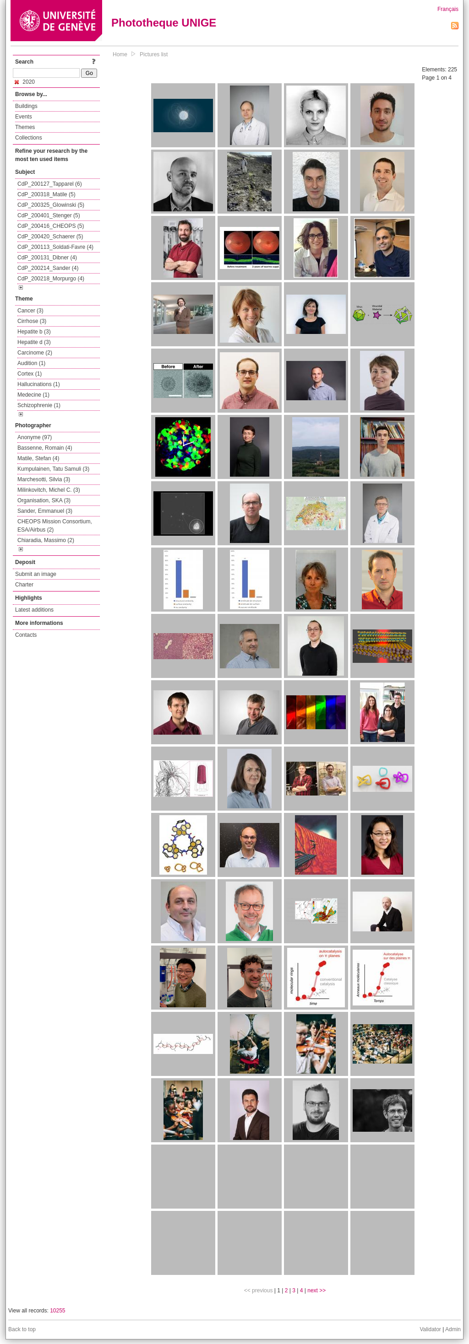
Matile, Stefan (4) (38, 458)
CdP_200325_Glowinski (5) (50, 205)
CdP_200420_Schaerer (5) (50, 236)
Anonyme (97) (34, 437)
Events (23, 116)
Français (447, 9)
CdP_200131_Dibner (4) (47, 257)
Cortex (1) (29, 374)
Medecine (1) (33, 395)
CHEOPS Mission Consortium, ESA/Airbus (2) (54, 525)
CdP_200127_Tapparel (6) (49, 184)
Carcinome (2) (34, 352)
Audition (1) (31, 363)
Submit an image (35, 574)
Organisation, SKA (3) (44, 500)
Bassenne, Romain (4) (44, 448)
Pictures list (154, 54)
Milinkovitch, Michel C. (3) (48, 490)
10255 (57, 1310)
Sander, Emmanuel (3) (44, 511)
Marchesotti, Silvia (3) (43, 479)
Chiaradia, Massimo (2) (45, 540)
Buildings (26, 106)
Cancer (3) (30, 310)
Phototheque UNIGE (163, 22)
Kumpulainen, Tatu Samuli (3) (53, 469)
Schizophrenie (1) (38, 405)
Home (120, 54)
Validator (430, 1329)
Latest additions (34, 610)
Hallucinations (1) (38, 384)
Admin (453, 1329)
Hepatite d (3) (34, 342)
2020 (25, 82)
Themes (25, 127)
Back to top (22, 1329)
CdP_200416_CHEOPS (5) (50, 226)
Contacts (26, 635)
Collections (28, 137)
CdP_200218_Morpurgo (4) (50, 278)
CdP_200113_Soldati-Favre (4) (55, 247)
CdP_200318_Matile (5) (46, 194)
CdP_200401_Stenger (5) (48, 215)
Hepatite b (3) (34, 331)
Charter (24, 584)
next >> (316, 1290)
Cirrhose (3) (31, 321)
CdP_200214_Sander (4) (47, 268)
